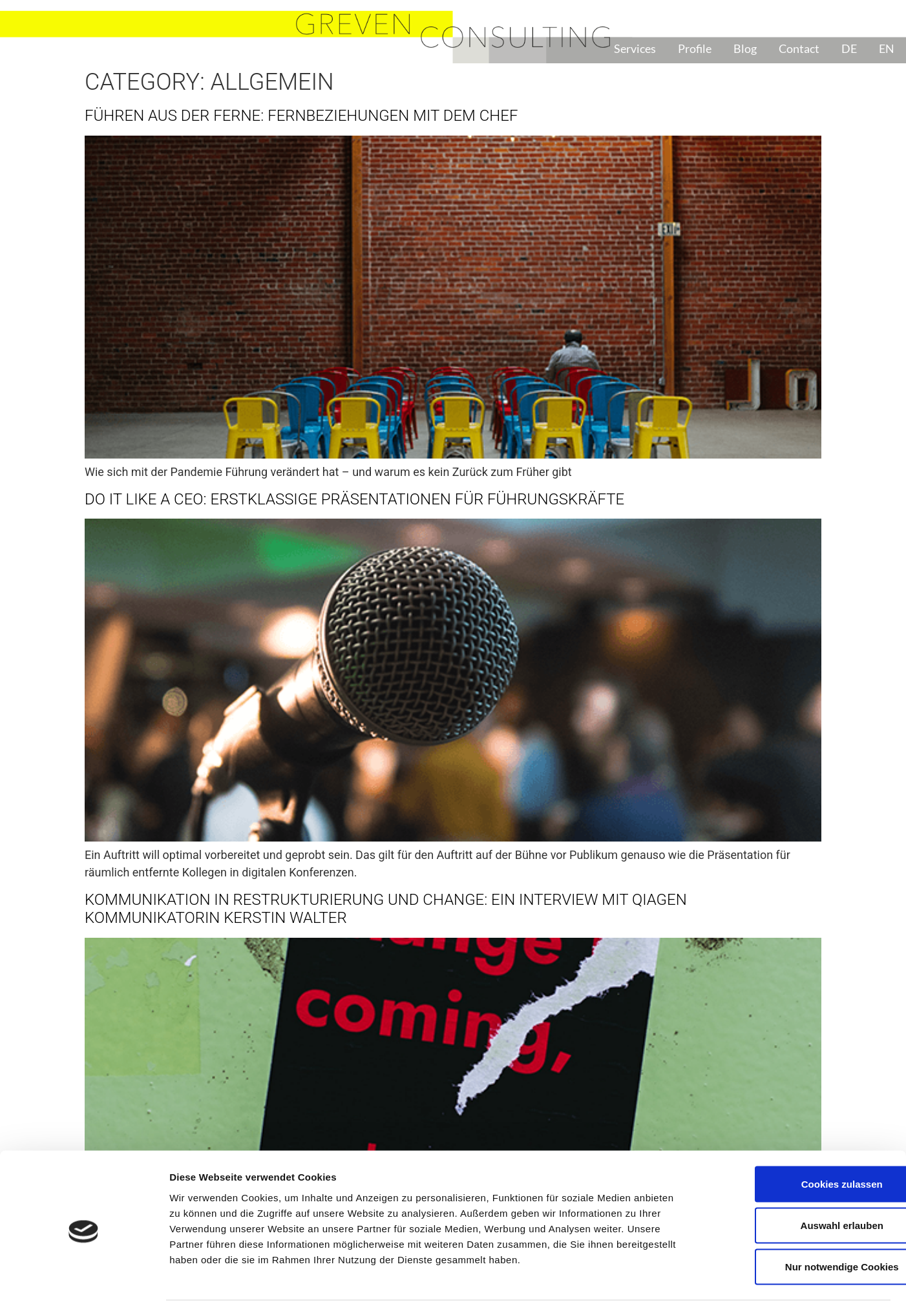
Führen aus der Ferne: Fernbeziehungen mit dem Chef (301, 116)
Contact (799, 48)
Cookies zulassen (798, 1145)
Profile (694, 48)
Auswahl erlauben (798, 1186)
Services (635, 48)
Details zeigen (687, 1287)
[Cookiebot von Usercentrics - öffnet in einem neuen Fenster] (83, 1287)
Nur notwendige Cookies (798, 1228)
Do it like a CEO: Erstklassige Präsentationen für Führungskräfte (354, 499)
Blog (745, 48)
